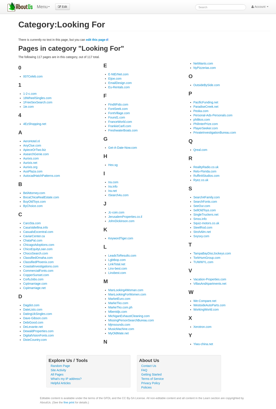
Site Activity (58, 370)
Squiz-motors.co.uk (206, 223)
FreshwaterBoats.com (123, 130)
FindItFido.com (118, 104)
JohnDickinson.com (121, 221)
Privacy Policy (150, 383)
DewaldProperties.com (38, 331)
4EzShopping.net (34, 124)
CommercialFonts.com (38, 270)
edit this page (95, 39)
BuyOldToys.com (34, 201)
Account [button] (259, 6)
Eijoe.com (114, 78)
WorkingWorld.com (206, 309)
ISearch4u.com (118, 195)
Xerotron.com (202, 326)
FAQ (144, 370)
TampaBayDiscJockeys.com (212, 253)
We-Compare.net (204, 301)
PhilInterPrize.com (205, 124)
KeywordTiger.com (120, 238)
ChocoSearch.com (35, 253)
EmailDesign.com (120, 83)
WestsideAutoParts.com (209, 305)
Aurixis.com (31, 158)
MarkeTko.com (118, 303)
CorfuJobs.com (33, 279)
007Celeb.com (32, 76)
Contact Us (148, 366)
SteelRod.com (202, 227)
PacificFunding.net (205, 102)
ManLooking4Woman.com (125, 290)
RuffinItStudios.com (206, 175)
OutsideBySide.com (206, 85)
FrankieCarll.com (119, 126)
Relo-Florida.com (204, 171)
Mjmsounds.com (119, 324)
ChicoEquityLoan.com (37, 249)
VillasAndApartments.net (209, 283)
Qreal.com (200, 150)
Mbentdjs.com (117, 311)
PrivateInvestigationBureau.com (214, 132)
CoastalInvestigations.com (40, 266)
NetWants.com (203, 63)
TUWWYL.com (203, 262)
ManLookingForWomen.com (127, 294)
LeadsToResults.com (122, 255)
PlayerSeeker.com (205, 128)
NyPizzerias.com (204, 67)
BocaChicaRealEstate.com (41, 197)
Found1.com (116, 117)
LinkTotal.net (116, 264)
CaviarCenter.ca (34, 236)
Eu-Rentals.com (119, 87)
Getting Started (151, 374)
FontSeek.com (118, 109)
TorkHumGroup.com (206, 257)
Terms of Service (152, 379)
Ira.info (113, 186)
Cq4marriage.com (35, 283)
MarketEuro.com (119, 298)
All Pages (57, 374)
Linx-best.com (117, 268)
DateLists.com (32, 309)
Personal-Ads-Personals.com (212, 115)
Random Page (60, 366)
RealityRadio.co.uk (206, 167)
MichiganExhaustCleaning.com (129, 316)
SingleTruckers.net (205, 214)
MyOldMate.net (118, 333)
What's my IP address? (66, 379)
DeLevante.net (33, 326)
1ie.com (28, 106)
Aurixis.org (30, 167)
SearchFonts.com (205, 201)
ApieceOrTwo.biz (34, 150)
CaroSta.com (32, 223)
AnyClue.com (32, 145)
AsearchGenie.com (36, 154)
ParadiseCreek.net (205, 106)
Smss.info (200, 219)
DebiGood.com (33, 322)
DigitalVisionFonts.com (38, 335)
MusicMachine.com (121, 329)
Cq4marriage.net (34, 288)
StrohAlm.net (202, 232)
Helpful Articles (61, 383)
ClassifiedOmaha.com (38, 257)
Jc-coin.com (116, 212)
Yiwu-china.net (203, 344)
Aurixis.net (30, 162)
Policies (146, 387)
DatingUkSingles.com (37, 314)
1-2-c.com (29, 93)
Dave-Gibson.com (35, 318)
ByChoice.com (32, 206)
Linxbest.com (117, 273)
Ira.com (113, 182)
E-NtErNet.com (118, 74)
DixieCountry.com (35, 339)
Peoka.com (201, 111)
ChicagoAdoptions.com (38, 244)
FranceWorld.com (120, 121)
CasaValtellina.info (35, 227)
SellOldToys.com (204, 210)
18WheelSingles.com (37, 98)
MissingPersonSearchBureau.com (131, 320)
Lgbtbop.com (117, 260)
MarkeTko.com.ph (120, 307)
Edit (62, 6)
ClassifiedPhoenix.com (38, 262)
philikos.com (201, 119)
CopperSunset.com (36, 275)
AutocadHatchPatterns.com (41, 175)
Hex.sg (113, 165)
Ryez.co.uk (200, 180)
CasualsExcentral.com (38, 232)
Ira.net (112, 191)
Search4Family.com (206, 197)
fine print (69, 402)
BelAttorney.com (34, 193)
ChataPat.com (32, 240)
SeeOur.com (201, 206)
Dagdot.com (31, 305)
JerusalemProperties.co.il (125, 216)
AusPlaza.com (32, 171)
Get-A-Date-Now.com (122, 147)
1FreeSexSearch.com (37, 102)
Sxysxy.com (201, 236)
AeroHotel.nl (31, 141)
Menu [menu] (43, 6)
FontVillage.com (119, 113)
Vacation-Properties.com (209, 279)
